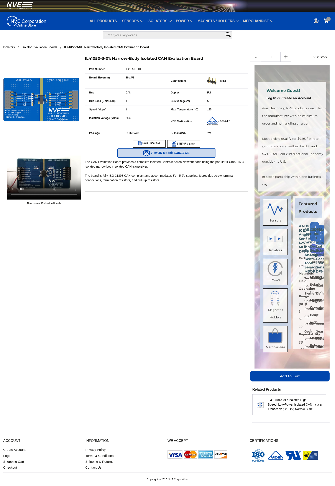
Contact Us (93, 467)
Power (182, 21)
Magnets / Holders (216, 21)
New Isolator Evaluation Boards (44, 203)
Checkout (10, 467)
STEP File (183, 143)
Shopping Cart (13, 461)
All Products (103, 21)
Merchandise (256, 21)
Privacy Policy (95, 449)
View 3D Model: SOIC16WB (166, 153)
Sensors (130, 21)
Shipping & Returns (99, 461)
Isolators (158, 21)
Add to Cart (290, 376)
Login (7, 456)
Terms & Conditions (99, 456)
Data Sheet (149, 143)
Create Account (14, 449)
